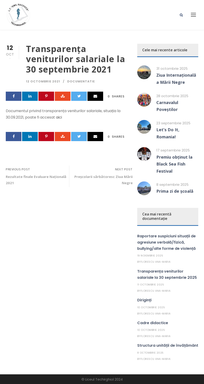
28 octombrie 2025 (172, 95)
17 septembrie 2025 (173, 150)
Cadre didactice (152, 323)
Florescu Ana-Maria (155, 262)
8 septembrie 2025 (172, 184)
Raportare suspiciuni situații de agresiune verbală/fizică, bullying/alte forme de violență (166, 242)
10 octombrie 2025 (151, 307)
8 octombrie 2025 (150, 353)
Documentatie (81, 81)
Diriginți (144, 300)
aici (59, 117)
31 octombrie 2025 (172, 68)
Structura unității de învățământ (167, 345)
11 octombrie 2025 (150, 284)
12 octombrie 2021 (43, 81)
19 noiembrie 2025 (150, 255)
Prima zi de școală (174, 191)
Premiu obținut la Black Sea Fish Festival (174, 164)
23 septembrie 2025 (173, 123)
